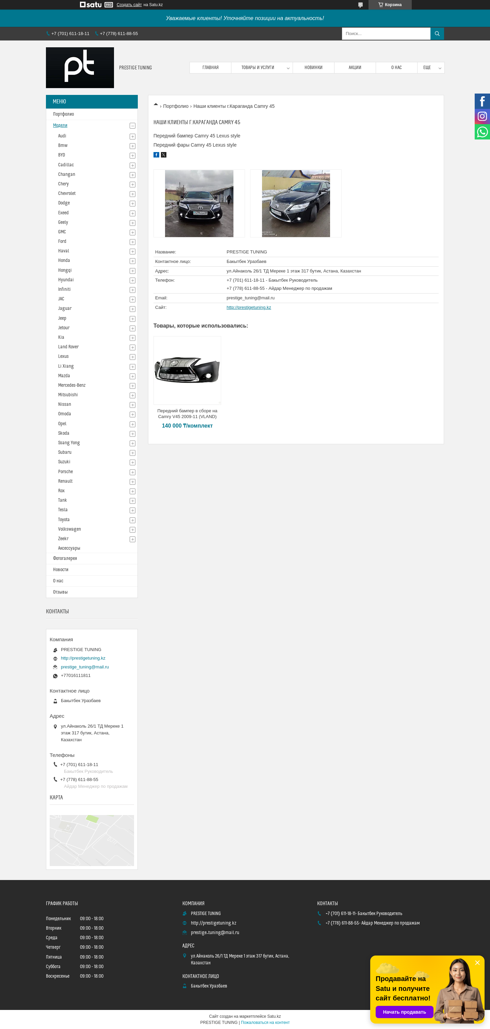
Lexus (63, 356)
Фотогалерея (65, 558)
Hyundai (66, 280)
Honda (64, 260)
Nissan (64, 404)
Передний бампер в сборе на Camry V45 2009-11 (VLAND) (187, 413)
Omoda (64, 414)
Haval (63, 251)
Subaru (64, 452)
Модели (60, 125)
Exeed (63, 213)
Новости (60, 569)
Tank (62, 500)
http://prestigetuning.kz (249, 307)
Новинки (314, 67)
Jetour (63, 328)
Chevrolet (67, 193)
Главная (210, 67)
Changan (66, 174)
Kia (61, 337)
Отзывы (60, 592)
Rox (61, 491)
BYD (61, 155)
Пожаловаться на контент (265, 1022)
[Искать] (437, 34)
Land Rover (68, 347)
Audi (62, 136)
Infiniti (64, 289)
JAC (61, 299)
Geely (63, 222)
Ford (62, 241)
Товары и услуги (258, 67)
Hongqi (65, 270)
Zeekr (63, 539)
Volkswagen (69, 529)
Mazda (64, 376)
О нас (396, 67)
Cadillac (66, 165)
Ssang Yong (69, 443)
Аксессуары (69, 548)
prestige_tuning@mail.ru (251, 297)
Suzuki (64, 462)
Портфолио (176, 106)
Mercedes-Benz (71, 385)
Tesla (63, 510)
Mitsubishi (68, 395)
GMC (62, 232)
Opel (62, 424)
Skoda (63, 433)
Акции (355, 67)
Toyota (64, 519)
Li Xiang (66, 366)
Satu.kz (274, 1016)
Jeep (62, 318)
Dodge (64, 203)
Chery (63, 184)
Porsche (65, 472)
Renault (65, 481)
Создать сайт (129, 4)
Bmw (62, 145)
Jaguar (64, 308)
